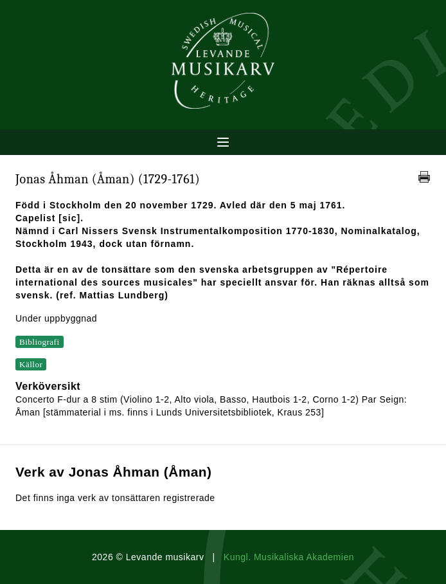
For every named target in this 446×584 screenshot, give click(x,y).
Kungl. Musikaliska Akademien (289, 557)
